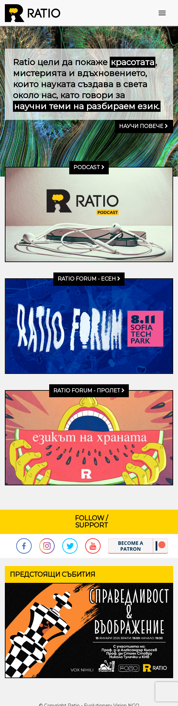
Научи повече (143, 126)
